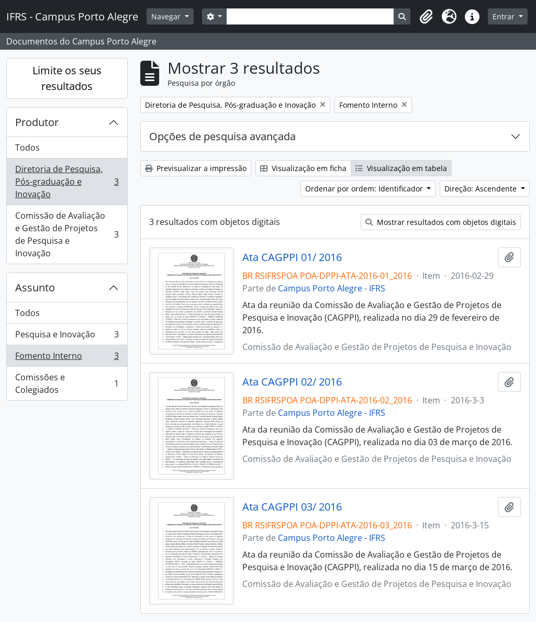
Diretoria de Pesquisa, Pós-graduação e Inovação (67, 181)
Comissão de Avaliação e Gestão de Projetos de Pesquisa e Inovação (67, 234)
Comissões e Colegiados (67, 383)
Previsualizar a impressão (196, 168)
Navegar (167, 16)
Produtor (37, 122)
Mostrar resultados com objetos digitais (440, 222)
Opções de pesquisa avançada (222, 136)
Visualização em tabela (401, 168)
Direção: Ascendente (481, 189)
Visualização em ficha (303, 168)
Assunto (35, 287)
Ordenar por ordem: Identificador (365, 189)
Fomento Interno (67, 358)
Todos (27, 147)
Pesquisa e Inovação (67, 336)
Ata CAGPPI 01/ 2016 (292, 257)
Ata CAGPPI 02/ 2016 (292, 382)
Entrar (505, 16)
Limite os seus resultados (67, 78)
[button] (426, 16)
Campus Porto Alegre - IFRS (331, 288)
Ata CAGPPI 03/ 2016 (292, 507)
